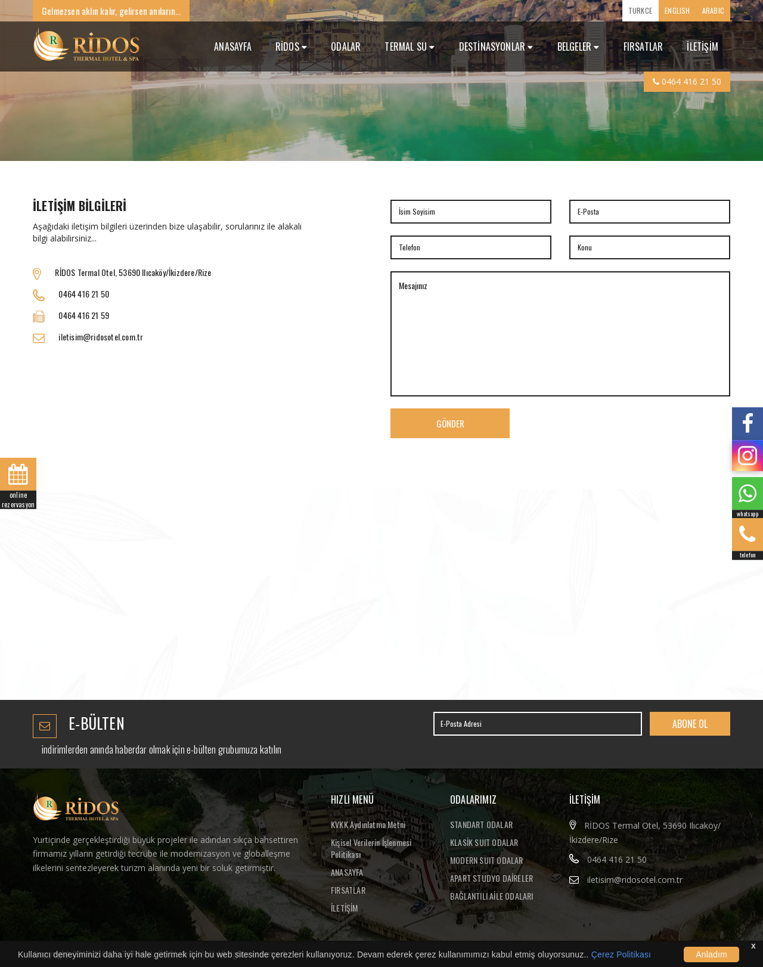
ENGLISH (677, 10)
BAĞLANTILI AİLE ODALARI (492, 895)
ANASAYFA (233, 46)
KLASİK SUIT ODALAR (484, 842)
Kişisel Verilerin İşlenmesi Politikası (371, 848)
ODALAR (346, 46)
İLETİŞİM (702, 46)
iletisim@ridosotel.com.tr (635, 879)
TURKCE (640, 10)
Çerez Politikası (621, 954)
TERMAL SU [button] (409, 46)
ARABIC (713, 10)
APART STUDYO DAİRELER (491, 878)
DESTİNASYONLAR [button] (496, 46)
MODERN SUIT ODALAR (486, 860)
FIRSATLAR (643, 46)
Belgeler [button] (578, 46)
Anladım (711, 954)
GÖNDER (450, 423)
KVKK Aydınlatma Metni (368, 824)
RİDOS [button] (291, 46)
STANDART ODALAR (481, 824)
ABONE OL (690, 724)
